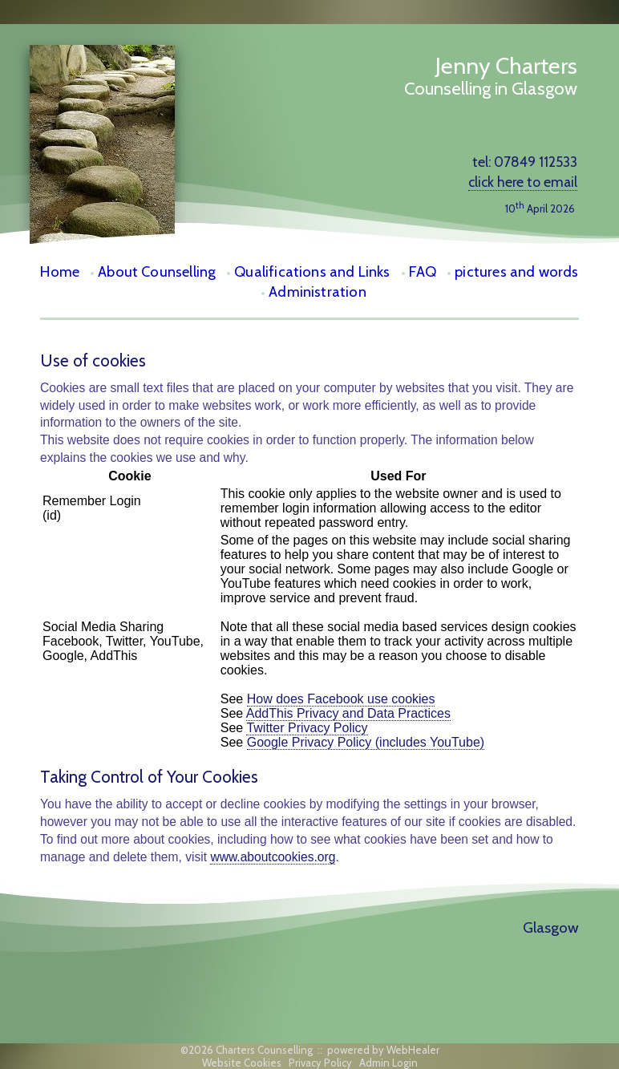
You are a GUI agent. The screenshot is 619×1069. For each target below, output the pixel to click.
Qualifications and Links (312, 271)
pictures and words (516, 271)
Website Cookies (241, 1062)
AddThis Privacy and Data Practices (348, 713)
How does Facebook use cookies (341, 699)
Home (59, 271)
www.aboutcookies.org (272, 857)
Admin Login (388, 1062)
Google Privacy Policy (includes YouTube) (365, 742)
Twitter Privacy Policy (306, 728)
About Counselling (157, 271)
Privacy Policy (320, 1062)
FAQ (423, 271)
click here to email (522, 181)
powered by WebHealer (383, 1049)
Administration (317, 291)
